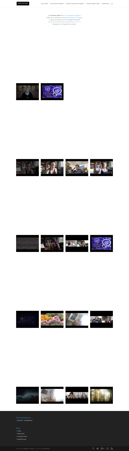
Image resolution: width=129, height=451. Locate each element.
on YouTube (66, 15)
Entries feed (20, 433)
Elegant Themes (29, 448)
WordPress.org (21, 439)
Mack (59, 24)
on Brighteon (77, 15)
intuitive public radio (92, 3)
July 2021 (20, 420)
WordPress (46, 448)
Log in (19, 431)
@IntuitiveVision (76, 22)
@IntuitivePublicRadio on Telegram (72, 17)
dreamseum (105, 3)
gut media (44, 3)
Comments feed (22, 436)
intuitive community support (75, 3)
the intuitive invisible (56, 3)
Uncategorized (28, 420)
